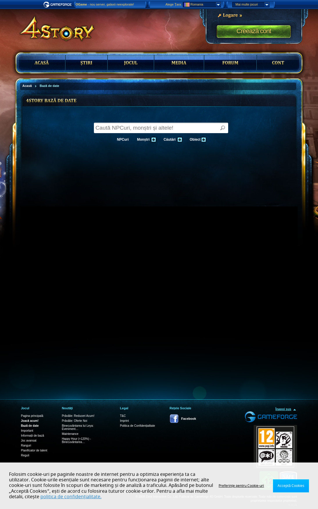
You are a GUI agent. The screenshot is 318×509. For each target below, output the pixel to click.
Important (27, 430)
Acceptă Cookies (291, 485)
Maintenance (70, 433)
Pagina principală (32, 415)
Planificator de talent (34, 450)
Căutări (171, 139)
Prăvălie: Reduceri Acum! (78, 415)
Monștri (145, 139)
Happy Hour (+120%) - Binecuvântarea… (76, 440)
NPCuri (123, 139)
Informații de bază (32, 435)
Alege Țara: (173, 4)
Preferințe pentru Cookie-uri (241, 485)
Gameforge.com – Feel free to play (58, 4)
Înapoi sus (283, 409)
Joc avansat (28, 440)
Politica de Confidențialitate (137, 425)
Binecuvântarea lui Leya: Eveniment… (78, 427)
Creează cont (254, 31)
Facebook (188, 418)
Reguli (25, 455)
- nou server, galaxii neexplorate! (105, 4)
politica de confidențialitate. (70, 496)
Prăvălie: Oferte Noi (74, 420)
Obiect (197, 139)
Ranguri (26, 445)
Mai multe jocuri (252, 4)
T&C (123, 415)
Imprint (124, 420)
